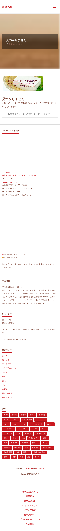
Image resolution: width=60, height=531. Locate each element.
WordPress (39, 468)
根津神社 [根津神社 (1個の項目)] (25, 443)
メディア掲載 (30, 510)
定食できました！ (9, 397)
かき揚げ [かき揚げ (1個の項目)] (42, 415)
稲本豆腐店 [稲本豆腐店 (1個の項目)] (8, 452)
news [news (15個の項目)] (6, 415)
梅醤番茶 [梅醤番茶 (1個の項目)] (7, 448)
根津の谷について (30, 491)
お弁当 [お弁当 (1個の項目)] (14, 415)
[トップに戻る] (30, 485)
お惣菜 (4, 372)
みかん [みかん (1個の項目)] (6, 424)
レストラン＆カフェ (30, 505)
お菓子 (4, 389)
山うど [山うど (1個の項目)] (15, 438)
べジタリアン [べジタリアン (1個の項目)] (41, 419)
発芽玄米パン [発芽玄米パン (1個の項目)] (47, 448)
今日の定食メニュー (10, 368)
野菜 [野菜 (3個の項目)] (21, 457)
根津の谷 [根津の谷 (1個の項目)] (14, 443)
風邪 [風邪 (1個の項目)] (29, 457)
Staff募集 (30, 524)
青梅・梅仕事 (7, 393)
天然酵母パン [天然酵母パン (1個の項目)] (40, 433)
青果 (4, 381)
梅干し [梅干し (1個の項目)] (45, 443)
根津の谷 (7, 7)
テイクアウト (7, 364)
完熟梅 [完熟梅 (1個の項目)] (6, 438)
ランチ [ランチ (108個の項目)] (44, 429)
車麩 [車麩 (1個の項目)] (14, 457)
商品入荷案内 (30, 501)
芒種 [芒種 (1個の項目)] (17, 452)
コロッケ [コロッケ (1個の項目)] (50, 424)
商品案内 (30, 496)
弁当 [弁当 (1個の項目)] (23, 438)
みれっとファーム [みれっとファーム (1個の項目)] (19, 424)
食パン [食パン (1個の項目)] (37, 457)
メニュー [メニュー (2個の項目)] (34, 429)
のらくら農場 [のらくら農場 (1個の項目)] (27, 419)
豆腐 (4, 376)
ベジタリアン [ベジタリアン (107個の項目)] (22, 429)
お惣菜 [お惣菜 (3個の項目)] (23, 415)
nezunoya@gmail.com (10, 182)
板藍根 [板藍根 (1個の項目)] (45, 438)
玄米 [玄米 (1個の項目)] (26, 448)
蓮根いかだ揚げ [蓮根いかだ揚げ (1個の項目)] (39, 452)
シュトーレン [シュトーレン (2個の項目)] (8, 429)
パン (4, 385)
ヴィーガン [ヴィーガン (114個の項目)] (8, 433)
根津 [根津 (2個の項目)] (5, 443)
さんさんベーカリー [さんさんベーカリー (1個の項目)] (11, 419)
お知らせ (5, 360)
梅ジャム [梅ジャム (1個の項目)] (35, 443)
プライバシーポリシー (30, 519)
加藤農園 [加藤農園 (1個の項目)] (28, 433)
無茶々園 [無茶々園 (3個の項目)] (17, 448)
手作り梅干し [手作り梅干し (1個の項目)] (34, 438)
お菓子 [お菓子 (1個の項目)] (32, 415)
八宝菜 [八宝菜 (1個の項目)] (18, 433)
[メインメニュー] (54, 7)
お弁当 (4, 356)
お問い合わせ (30, 515)
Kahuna (29, 468)
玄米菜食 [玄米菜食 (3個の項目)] (35, 448)
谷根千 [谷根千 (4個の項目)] (6, 457)
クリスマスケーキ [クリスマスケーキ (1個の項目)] (36, 424)
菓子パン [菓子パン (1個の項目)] (26, 452)
